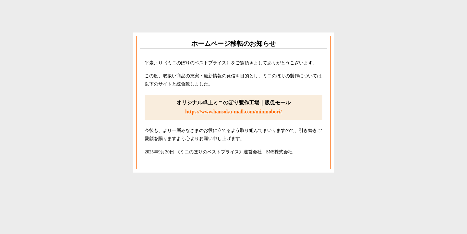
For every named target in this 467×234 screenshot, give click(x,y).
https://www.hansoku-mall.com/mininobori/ (233, 111)
